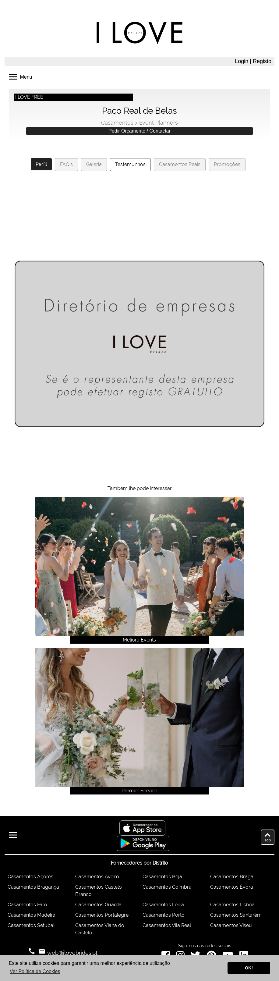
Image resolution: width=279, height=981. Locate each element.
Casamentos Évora (231, 887)
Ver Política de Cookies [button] (35, 971)
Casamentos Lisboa (232, 905)
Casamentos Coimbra (167, 887)
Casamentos (117, 122)
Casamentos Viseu (231, 925)
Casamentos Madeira (31, 915)
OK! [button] (249, 967)
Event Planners (158, 122)
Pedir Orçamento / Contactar (139, 130)
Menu (20, 76)
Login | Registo (253, 61)
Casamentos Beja (162, 877)
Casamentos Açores (30, 877)
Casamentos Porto (164, 915)
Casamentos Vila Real (167, 925)
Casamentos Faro (27, 905)
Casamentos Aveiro (97, 877)
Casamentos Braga (231, 877)
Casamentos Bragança (33, 887)
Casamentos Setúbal (31, 925)
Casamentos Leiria (163, 905)
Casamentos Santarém (236, 915)
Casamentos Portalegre (102, 915)
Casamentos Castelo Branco (98, 890)
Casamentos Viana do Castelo (99, 929)
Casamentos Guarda (98, 905)
